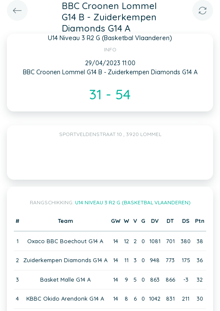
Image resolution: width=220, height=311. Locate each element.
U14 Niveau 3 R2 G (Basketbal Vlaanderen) (133, 202)
